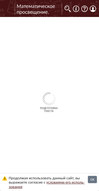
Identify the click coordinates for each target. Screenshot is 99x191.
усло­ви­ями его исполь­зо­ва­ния (47, 184)
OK (92, 179)
